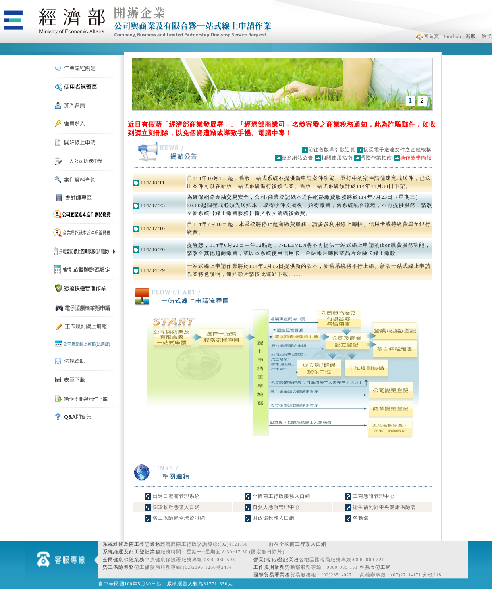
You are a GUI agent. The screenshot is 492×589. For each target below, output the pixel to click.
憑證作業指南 (376, 158)
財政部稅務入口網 (270, 518)
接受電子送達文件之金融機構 (397, 149)
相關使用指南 (337, 158)
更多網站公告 (297, 158)
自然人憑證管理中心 (272, 507)
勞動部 (357, 518)
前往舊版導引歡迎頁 (331, 149)
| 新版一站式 (477, 36)
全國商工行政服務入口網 (277, 496)
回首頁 (427, 36)
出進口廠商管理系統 (172, 496)
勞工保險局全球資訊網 (175, 518)
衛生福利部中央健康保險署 (380, 507)
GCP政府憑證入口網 (172, 507)
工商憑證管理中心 (370, 496)
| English (451, 36)
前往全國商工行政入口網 (297, 544)
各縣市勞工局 (375, 567)
